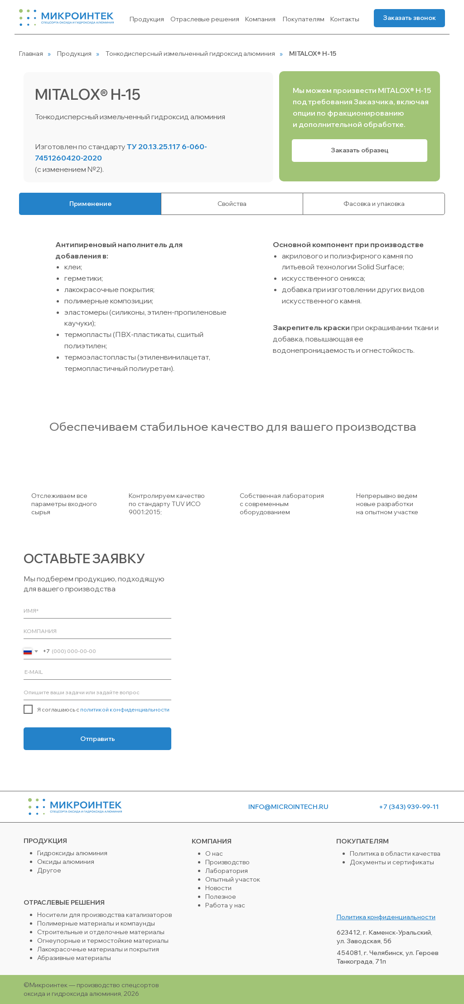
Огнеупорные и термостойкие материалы (103, 940)
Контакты (344, 19)
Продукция (147, 19)
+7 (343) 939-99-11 (409, 807)
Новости (218, 888)
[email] (97, 672)
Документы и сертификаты (392, 862)
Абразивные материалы (74, 958)
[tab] (90, 203)
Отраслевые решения (204, 19)
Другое (49, 870)
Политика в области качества (395, 853)
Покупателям (303, 19)
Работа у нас (225, 905)
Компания (260, 19)
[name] (97, 611)
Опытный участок (232, 879)
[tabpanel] (232, 308)
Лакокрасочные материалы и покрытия (98, 949)
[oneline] (97, 631)
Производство (227, 862)
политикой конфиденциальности (124, 709)
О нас (214, 853)
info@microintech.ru (288, 807)
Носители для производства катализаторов (104, 915)
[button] (409, 18)
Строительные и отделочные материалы (100, 932)
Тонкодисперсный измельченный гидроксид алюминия (190, 53)
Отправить (97, 739)
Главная (31, 53)
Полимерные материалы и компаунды (96, 923)
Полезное (220, 896)
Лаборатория (226, 871)
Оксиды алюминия (65, 862)
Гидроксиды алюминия (72, 853)
